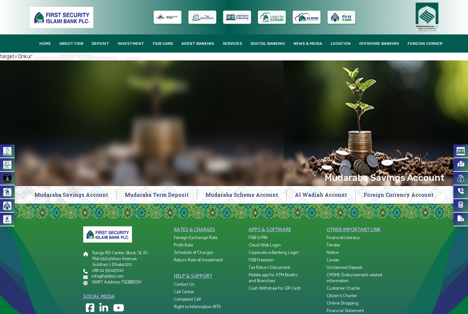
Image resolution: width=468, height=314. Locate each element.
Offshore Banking (379, 43)
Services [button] (232, 43)
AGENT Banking (197, 43)
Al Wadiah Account (321, 194)
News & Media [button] (307, 43)
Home (45, 43)
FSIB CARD (163, 43)
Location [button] (341, 43)
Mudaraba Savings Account (71, 194)
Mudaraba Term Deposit (157, 194)
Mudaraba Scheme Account (241, 194)
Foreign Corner (425, 43)
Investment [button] (131, 43)
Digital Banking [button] (268, 43)
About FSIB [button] (71, 43)
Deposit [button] (100, 43)
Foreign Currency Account (399, 194)
